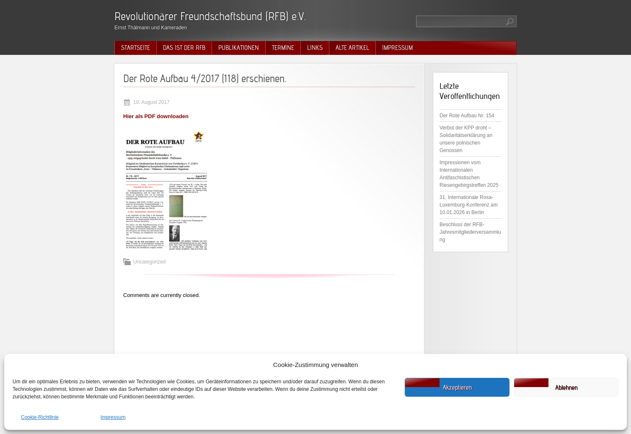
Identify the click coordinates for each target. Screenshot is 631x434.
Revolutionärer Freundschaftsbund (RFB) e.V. (210, 16)
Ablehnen (566, 387)
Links (315, 48)
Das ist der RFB (184, 48)
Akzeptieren (457, 387)
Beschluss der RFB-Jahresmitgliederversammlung (470, 232)
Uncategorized (149, 262)
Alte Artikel (352, 48)
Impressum (113, 417)
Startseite (135, 48)
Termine (283, 48)
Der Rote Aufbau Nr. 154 (467, 116)
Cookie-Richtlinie (40, 417)
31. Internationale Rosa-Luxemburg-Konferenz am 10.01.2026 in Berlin (469, 204)
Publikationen (238, 48)
